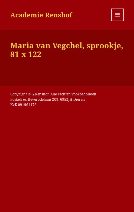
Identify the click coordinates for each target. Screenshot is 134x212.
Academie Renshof (41, 14)
